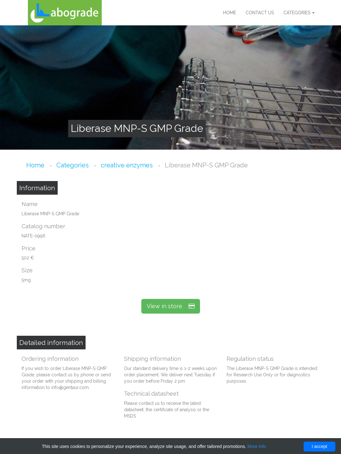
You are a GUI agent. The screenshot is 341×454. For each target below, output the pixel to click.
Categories (299, 12)
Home (229, 12)
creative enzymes (127, 165)
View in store (171, 306)
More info (257, 446)
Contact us (260, 12)
